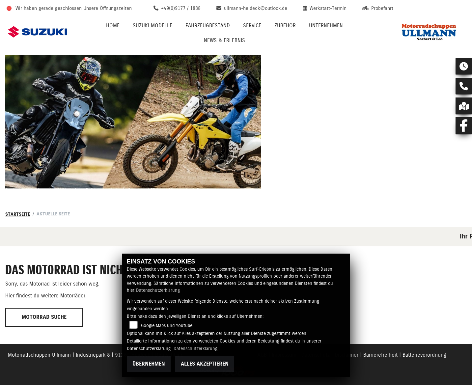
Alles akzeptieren (205, 364)
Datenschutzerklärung (158, 290)
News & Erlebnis (224, 40)
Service (252, 25)
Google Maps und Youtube (166, 325)
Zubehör (285, 25)
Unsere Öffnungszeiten (107, 8)
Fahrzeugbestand (207, 25)
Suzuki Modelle (152, 25)
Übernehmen (148, 364)
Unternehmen (326, 25)
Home (113, 25)
